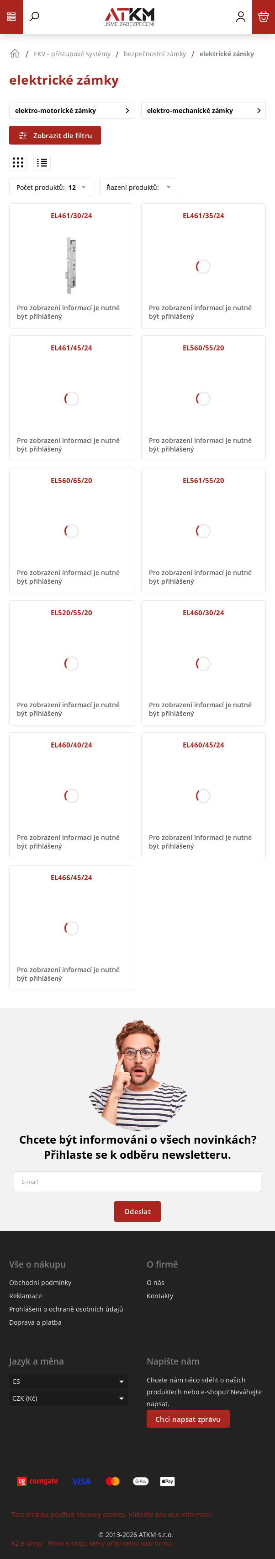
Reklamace (25, 1295)
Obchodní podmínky (40, 1282)
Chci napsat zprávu (188, 1419)
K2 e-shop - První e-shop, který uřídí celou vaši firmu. (92, 1543)
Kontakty (160, 1295)
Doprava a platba (35, 1322)
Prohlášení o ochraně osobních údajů (66, 1309)
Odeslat (137, 1211)
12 (71, 187)
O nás (155, 1282)
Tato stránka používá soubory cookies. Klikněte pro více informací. (111, 1514)
